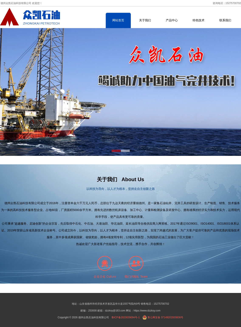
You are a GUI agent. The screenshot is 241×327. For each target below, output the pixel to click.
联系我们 (225, 20)
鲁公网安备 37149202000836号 (162, 317)
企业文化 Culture (105, 276)
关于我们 (145, 20)
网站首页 (118, 20)
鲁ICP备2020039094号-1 (125, 317)
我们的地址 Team (135, 276)
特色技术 (198, 20)
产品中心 (172, 20)
